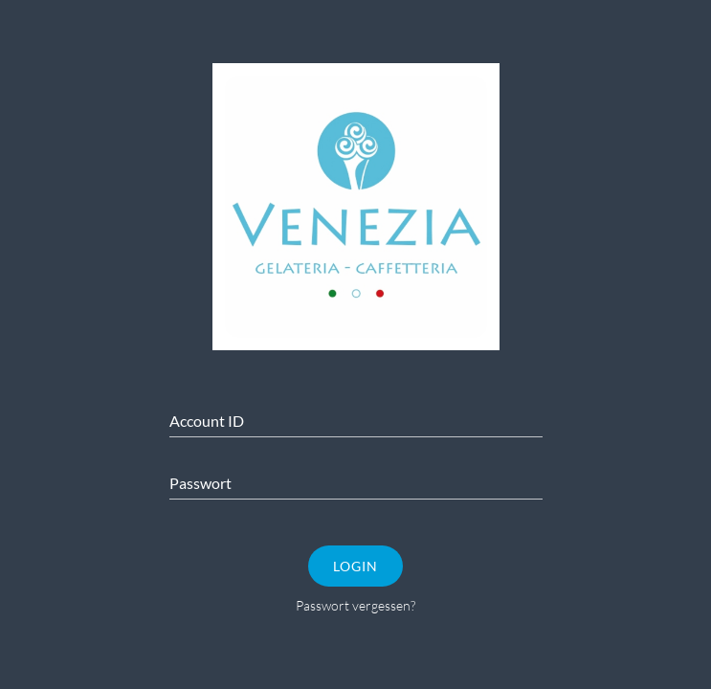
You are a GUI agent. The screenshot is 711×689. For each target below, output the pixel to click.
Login (355, 566)
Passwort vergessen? (355, 605)
